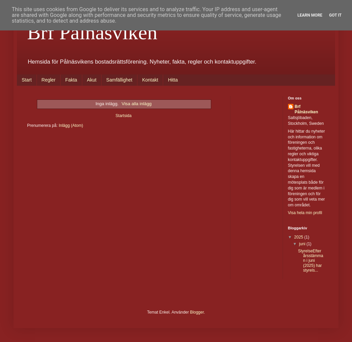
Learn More (310, 15)
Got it (335, 15)
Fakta (71, 80)
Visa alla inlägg (136, 103)
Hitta (173, 80)
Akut (91, 80)
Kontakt (150, 80)
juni (302, 244)
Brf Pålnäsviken (92, 32)
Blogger (197, 312)
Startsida (123, 115)
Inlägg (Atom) (71, 125)
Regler (49, 80)
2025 (299, 237)
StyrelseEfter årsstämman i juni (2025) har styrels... (310, 261)
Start (27, 80)
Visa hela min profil (305, 212)
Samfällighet (119, 80)
